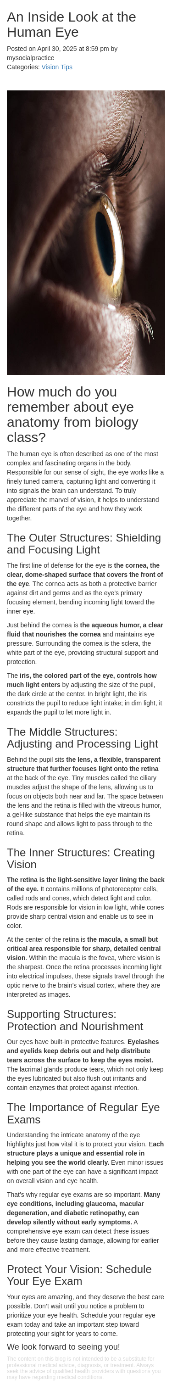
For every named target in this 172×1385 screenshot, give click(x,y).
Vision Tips (56, 67)
